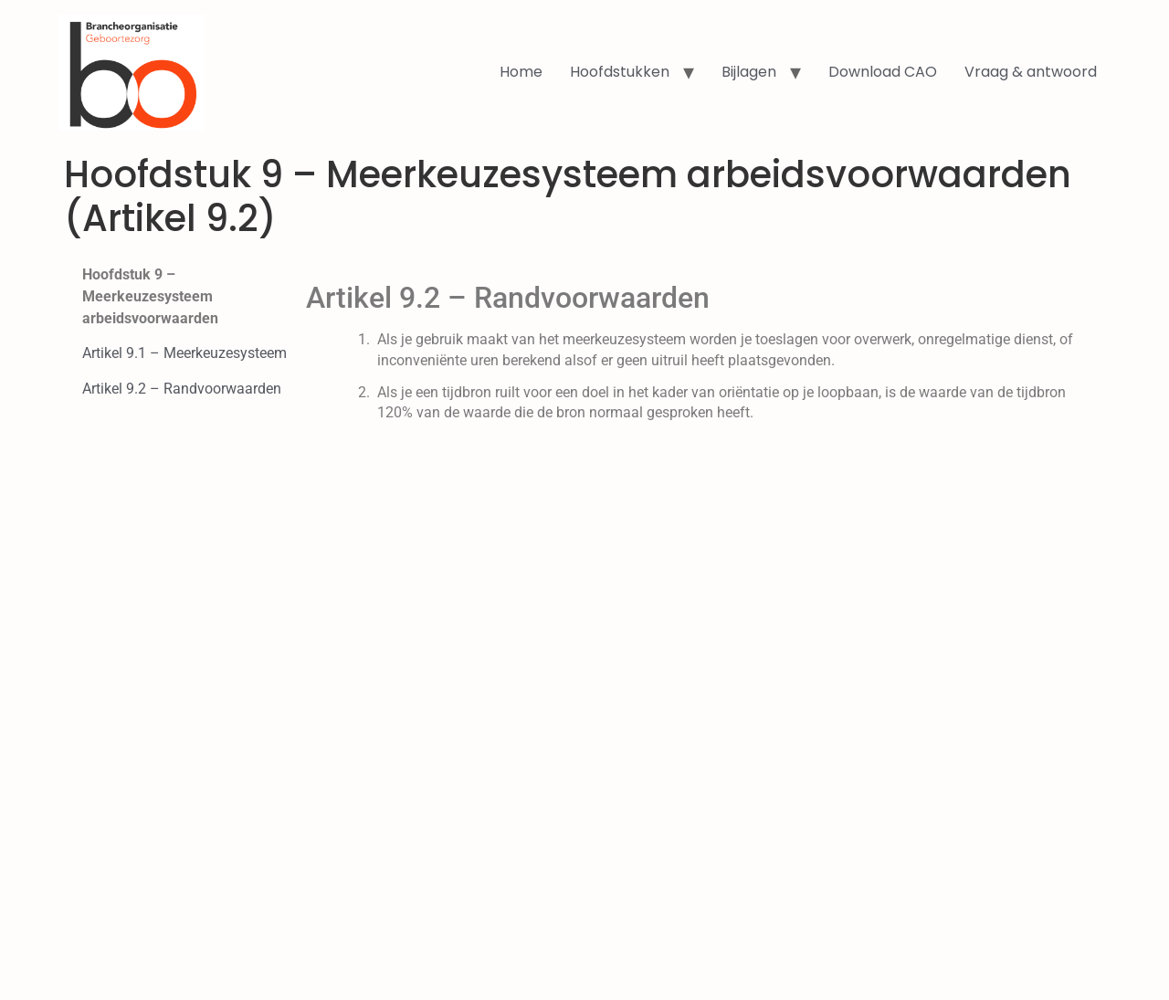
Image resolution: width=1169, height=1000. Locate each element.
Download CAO (882, 71)
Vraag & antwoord (1030, 71)
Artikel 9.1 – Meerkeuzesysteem (184, 353)
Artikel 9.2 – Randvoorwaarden (181, 388)
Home (521, 71)
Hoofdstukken (619, 71)
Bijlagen (748, 71)
